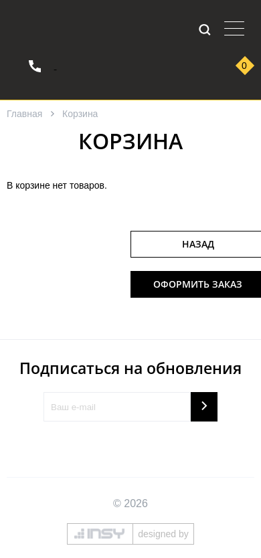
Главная (24, 113)
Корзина (80, 113)
